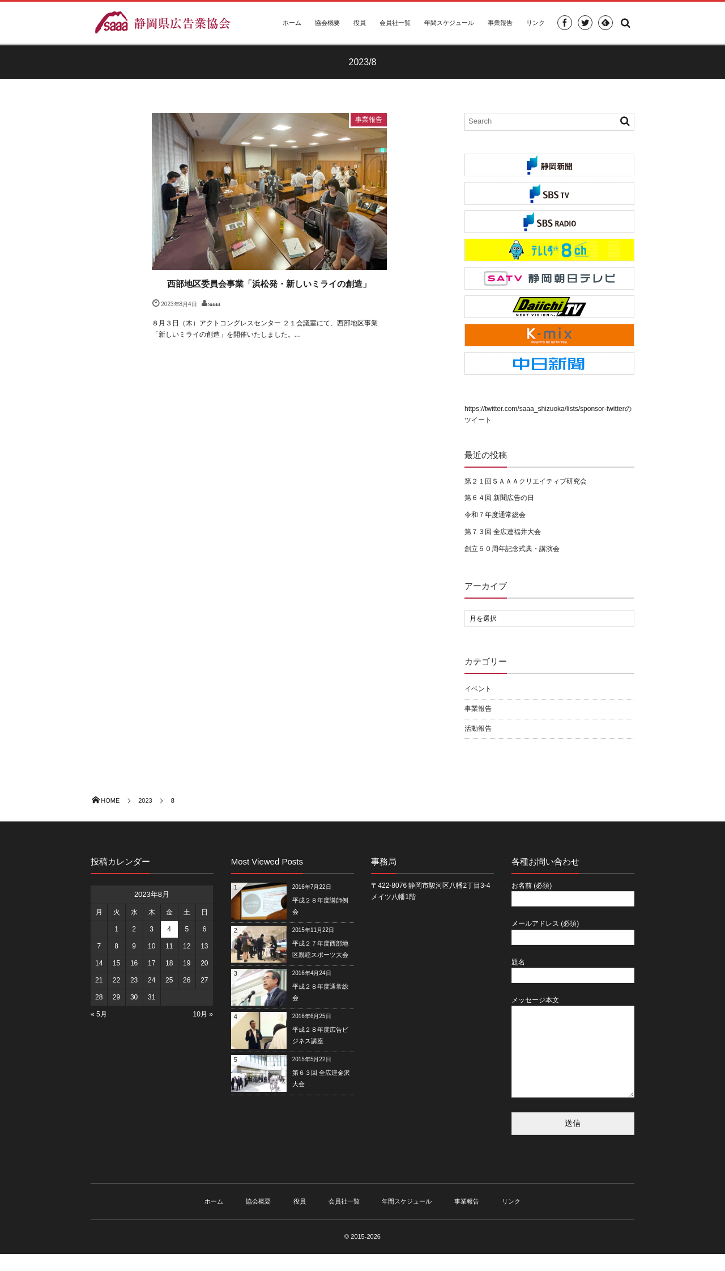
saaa (214, 304)
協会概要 (327, 22)
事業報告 (500, 22)
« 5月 (99, 1014)
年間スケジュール (449, 22)
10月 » (203, 1014)
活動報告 (478, 728)
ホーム (292, 22)
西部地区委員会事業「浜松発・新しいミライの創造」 (269, 284)
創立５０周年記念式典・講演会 (512, 549)
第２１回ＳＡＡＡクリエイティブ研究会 (525, 481)
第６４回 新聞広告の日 (499, 498)
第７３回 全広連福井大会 (502, 532)
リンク (535, 22)
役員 (359, 22)
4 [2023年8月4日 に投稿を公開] (169, 929)
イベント (478, 689)
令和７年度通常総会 (495, 515)
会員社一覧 (395, 22)
